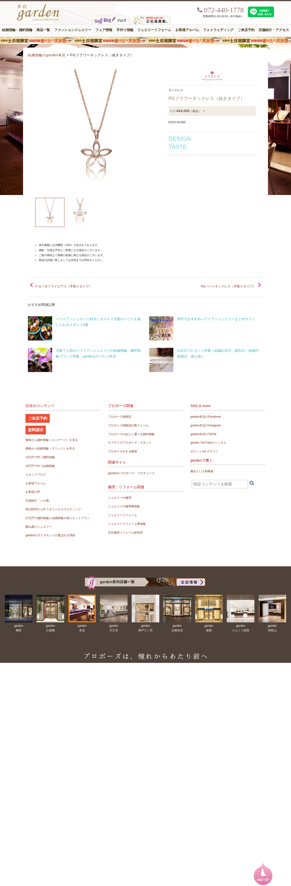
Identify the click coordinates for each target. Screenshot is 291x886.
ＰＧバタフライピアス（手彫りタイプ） (63, 286)
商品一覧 (43, 30)
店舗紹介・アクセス (274, 30)
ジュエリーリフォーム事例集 (127, 524)
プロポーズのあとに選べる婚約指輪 (131, 434)
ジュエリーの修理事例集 (124, 506)
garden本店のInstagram (205, 425)
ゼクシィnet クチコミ (204, 451)
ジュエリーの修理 (119, 497)
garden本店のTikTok (203, 434)
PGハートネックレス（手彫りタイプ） (228, 286)
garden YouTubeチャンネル (208, 442)
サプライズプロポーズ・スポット (130, 442)
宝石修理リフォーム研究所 (125, 532)
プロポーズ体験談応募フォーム (128, 425)
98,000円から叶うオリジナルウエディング (53, 509)
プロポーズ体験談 (119, 416)
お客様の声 (32, 492)
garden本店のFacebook (205, 416)
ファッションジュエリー (72, 30)
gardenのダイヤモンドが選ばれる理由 (50, 535)
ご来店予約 (246, 30)
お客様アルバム (187, 30)
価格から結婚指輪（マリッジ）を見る (50, 448)
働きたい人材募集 (202, 471)
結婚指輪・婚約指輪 (17, 30)
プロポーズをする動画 (122, 451)
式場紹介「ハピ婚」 (38, 500)
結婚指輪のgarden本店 (46, 55)
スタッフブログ (35, 474)
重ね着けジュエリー (38, 526)
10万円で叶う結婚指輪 (40, 466)
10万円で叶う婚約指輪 (40, 457)
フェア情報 (103, 30)
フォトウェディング (218, 30)
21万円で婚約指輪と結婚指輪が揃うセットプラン (57, 518)
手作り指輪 (124, 30)
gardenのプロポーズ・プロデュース (131, 473)
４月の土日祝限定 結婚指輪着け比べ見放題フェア (145, 40)
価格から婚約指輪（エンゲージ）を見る (51, 440)
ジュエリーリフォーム (154, 30)
